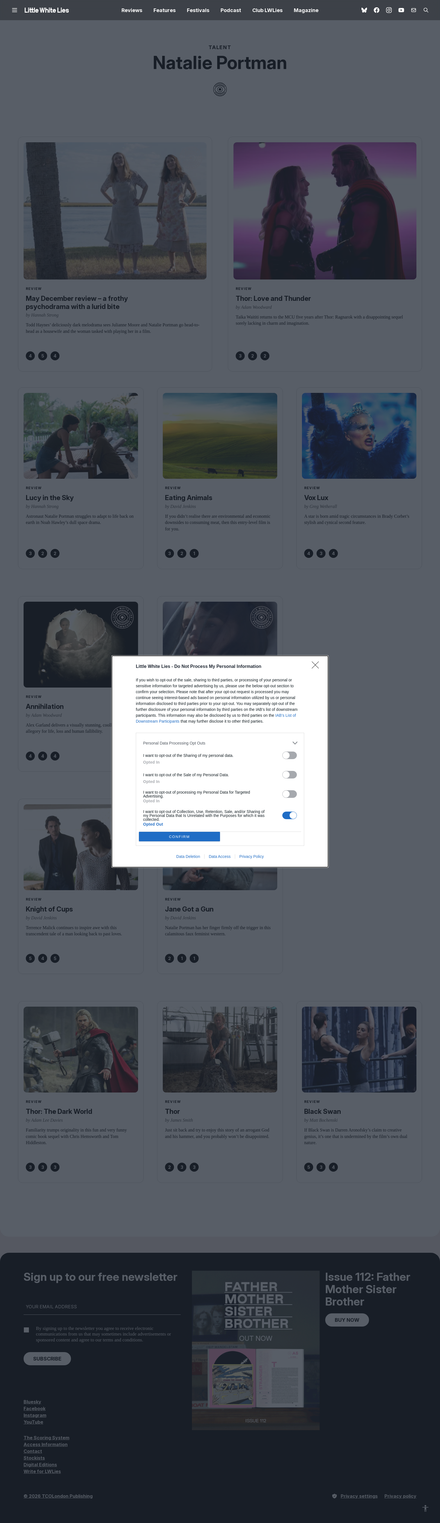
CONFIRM (179, 837)
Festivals (198, 10)
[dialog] (220, 761)
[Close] (317, 666)
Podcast (231, 10)
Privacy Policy (251, 856)
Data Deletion (188, 856)
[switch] (289, 755)
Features (164, 10)
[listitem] (220, 743)
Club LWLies (267, 10)
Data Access (220, 856)
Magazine (306, 10)
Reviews (132, 10)
